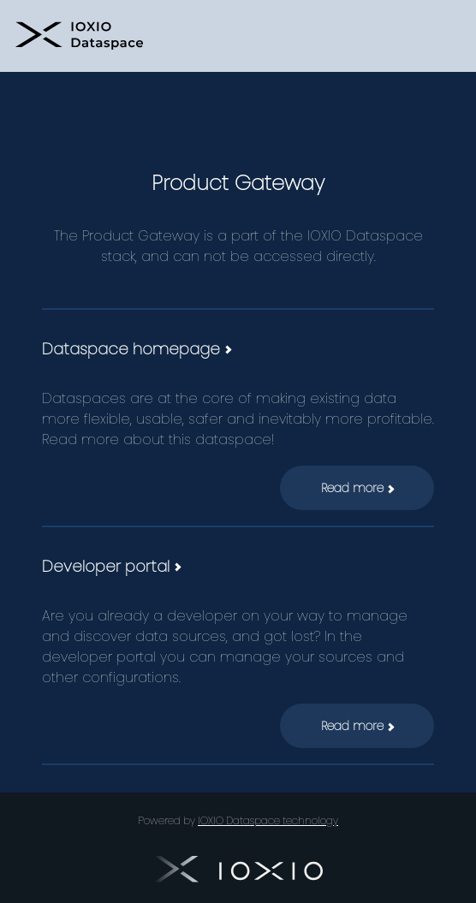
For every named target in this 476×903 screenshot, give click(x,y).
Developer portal (111, 566)
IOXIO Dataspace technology (268, 820)
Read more (357, 487)
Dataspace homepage (136, 348)
